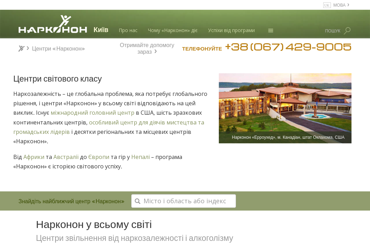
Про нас (128, 30)
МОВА (339, 5)
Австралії (66, 157)
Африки (33, 157)
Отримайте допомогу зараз (147, 47)
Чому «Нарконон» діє (173, 30)
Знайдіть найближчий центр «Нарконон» (71, 201)
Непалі (140, 157)
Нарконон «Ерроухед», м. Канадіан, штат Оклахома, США (288, 137)
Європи (98, 157)
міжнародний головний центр (92, 112)
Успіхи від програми (231, 30)
